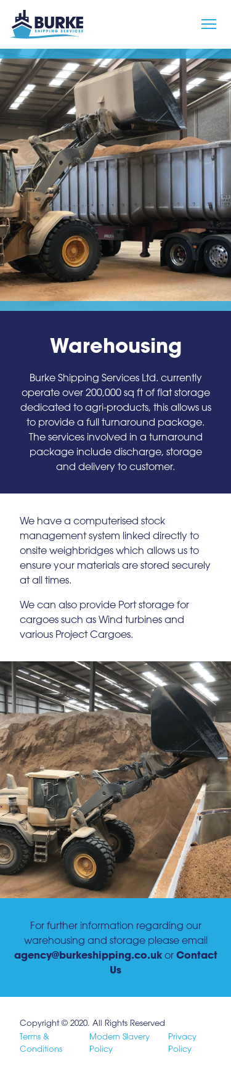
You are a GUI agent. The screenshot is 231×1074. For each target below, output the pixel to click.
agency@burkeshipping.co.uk (88, 954)
